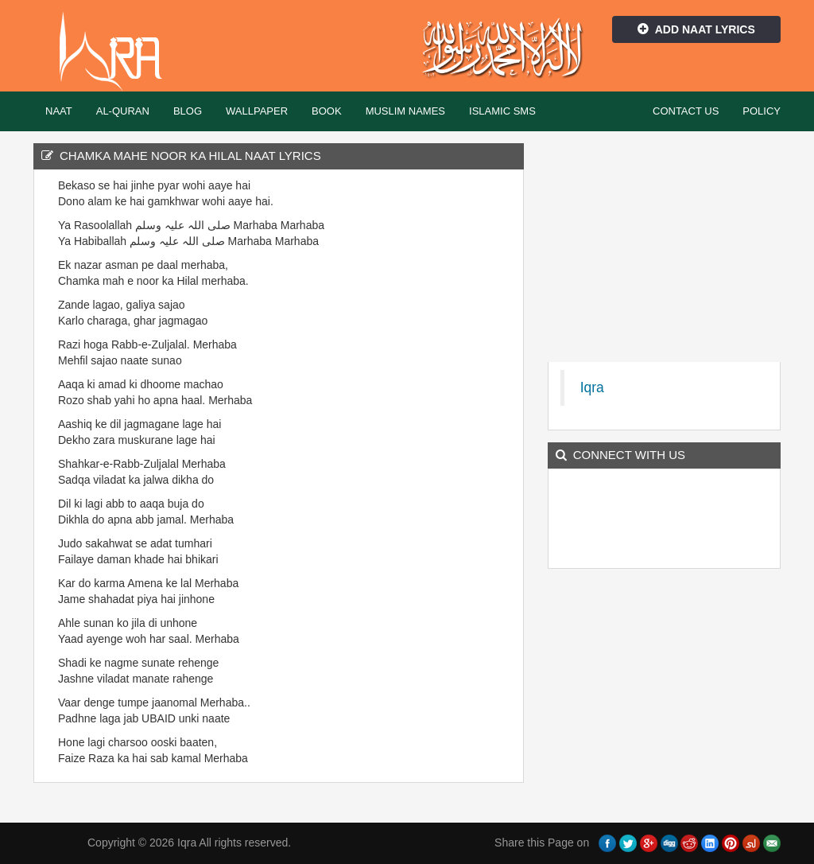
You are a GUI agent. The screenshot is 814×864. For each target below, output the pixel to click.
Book (327, 111)
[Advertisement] (454, 416)
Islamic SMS (502, 111)
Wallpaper (257, 111)
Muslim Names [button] (405, 111)
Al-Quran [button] (122, 111)
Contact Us (686, 111)
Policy (761, 111)
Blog (187, 111)
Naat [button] (58, 111)
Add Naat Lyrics (696, 29)
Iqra (118, 51)
